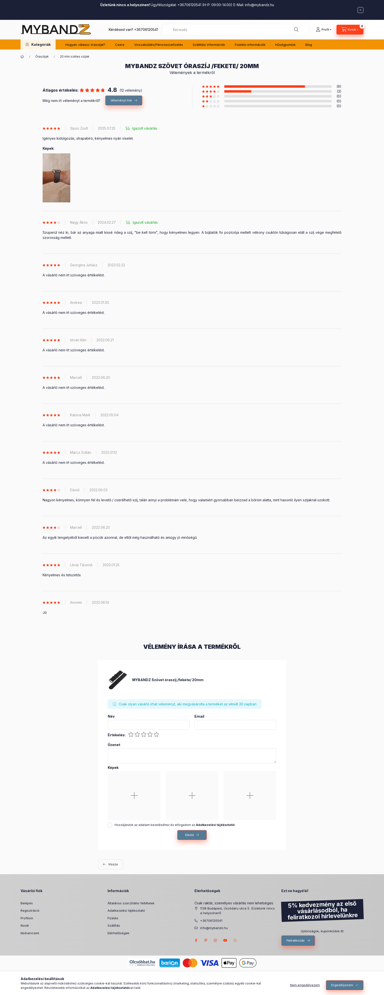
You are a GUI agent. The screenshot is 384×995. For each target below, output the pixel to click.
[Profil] (323, 30)
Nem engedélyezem (305, 985)
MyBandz (225, 940)
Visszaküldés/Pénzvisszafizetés (158, 45)
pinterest (206, 940)
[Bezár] (360, 10)
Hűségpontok (285, 45)
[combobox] (235, 30)
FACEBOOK (196, 940)
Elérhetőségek (118, 933)
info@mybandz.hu (259, 5)
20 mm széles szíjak (74, 56)
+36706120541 (146, 29)
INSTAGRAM (215, 940)
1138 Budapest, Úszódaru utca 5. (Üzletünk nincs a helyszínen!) (237, 910)
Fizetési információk (250, 45)
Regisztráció (30, 910)
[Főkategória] (22, 56)
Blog (308, 45)
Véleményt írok (121, 100)
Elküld (189, 835)
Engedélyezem (342, 985)
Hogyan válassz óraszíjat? (85, 45)
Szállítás (114, 925)
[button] (38, 44)
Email (199, 716)
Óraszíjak (42, 56)
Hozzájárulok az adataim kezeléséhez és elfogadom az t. (175, 825)
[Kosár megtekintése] (349, 30)
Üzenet (114, 745)
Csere (119, 45)
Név (111, 716)
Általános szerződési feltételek (131, 903)
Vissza (113, 864)
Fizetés (113, 918)
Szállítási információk (209, 45)
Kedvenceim (30, 933)
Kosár (25, 925)
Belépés (27, 903)
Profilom (27, 918)
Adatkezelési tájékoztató (126, 910)
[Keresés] (296, 29)
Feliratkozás (296, 940)
